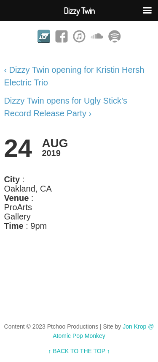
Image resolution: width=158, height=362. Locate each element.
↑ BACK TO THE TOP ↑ (79, 351)
